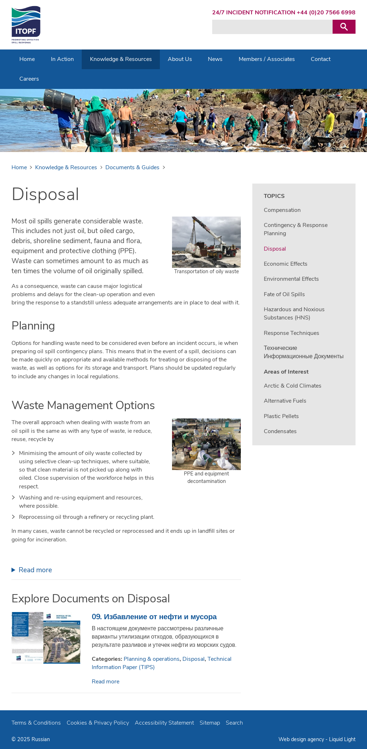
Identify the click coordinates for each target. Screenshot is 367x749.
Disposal (193, 659)
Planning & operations (152, 659)
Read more (35, 570)
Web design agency (301, 739)
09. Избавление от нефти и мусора (154, 617)
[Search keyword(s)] (272, 27)
